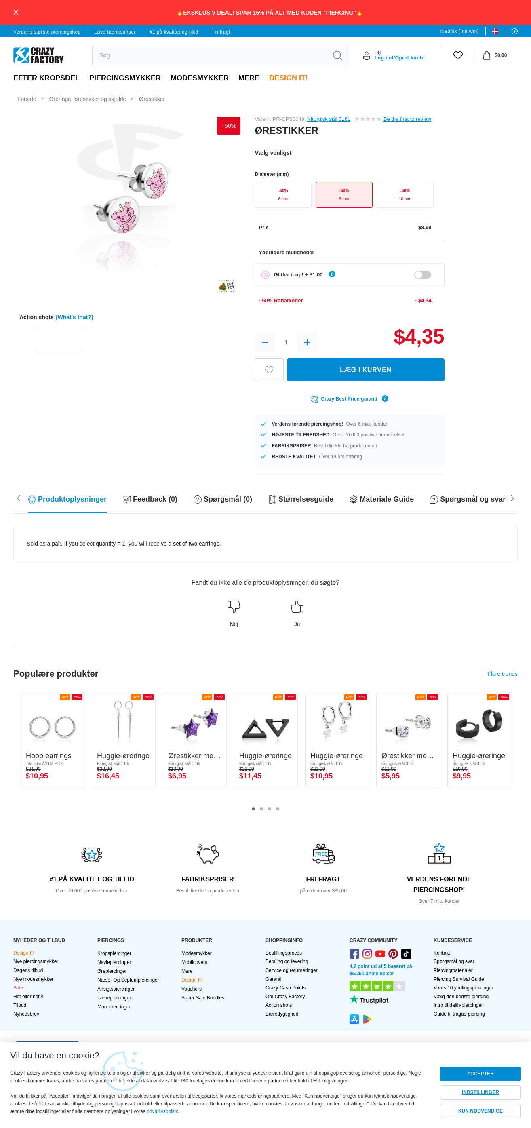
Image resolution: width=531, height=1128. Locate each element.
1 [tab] (253, 809)
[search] (209, 55)
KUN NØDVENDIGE (480, 1111)
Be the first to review (407, 119)
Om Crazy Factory (285, 996)
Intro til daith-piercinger (458, 1005)
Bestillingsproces (284, 953)
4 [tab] (278, 809)
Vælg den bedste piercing (461, 996)
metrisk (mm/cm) (459, 31)
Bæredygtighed (282, 1014)
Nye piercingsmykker (35, 961)
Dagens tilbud (28, 970)
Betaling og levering (287, 961)
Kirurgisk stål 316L (328, 119)
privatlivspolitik (162, 1111)
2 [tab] (261, 809)
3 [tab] (270, 809)
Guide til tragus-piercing (459, 1014)
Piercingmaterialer (453, 970)
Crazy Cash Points (286, 988)
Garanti (273, 979)
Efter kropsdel (46, 78)
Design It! (288, 78)
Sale (18, 988)
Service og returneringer (292, 970)
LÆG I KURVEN (366, 369)
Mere (248, 78)
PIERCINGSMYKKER (125, 78)
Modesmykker (200, 78)
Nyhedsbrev (26, 1014)
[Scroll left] (512, 497)
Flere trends (502, 673)
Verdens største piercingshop (47, 32)
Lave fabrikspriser (115, 32)
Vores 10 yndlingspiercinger (463, 988)
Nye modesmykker (33, 979)
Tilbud (19, 1005)
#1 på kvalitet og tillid (174, 32)
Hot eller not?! (28, 996)
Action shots (279, 1005)
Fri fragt (221, 32)
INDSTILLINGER (480, 1092)
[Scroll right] (18, 497)
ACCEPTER (480, 1074)
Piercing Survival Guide (459, 979)
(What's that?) (74, 317)
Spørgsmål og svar (454, 961)
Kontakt (442, 953)
